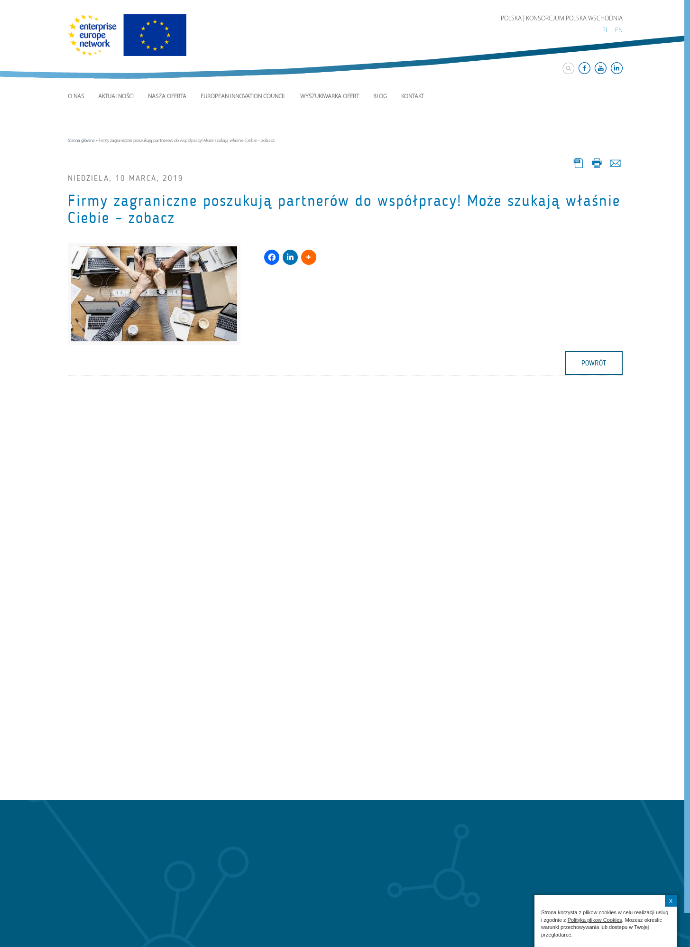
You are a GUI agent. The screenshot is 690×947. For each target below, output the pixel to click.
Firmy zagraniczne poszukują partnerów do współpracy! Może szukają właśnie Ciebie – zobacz (344, 209)
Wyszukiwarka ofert (329, 97)
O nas (76, 97)
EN (619, 30)
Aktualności (116, 97)
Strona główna (81, 140)
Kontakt (412, 97)
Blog (380, 97)
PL (605, 30)
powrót (593, 363)
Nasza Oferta (167, 97)
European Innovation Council (243, 97)
